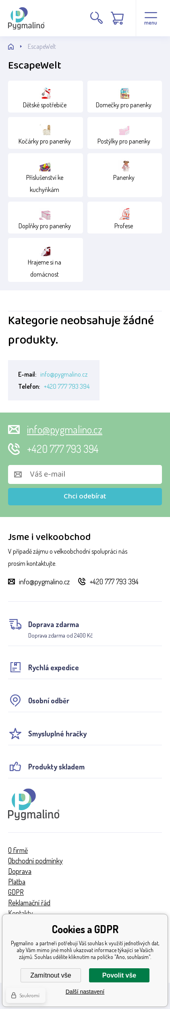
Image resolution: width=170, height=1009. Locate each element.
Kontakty (20, 913)
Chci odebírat (85, 496)
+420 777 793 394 (66, 386)
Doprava (19, 871)
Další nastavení (85, 991)
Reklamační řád (29, 902)
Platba (16, 881)
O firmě (18, 850)
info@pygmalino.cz (63, 374)
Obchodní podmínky (35, 860)
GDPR (16, 892)
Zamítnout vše (50, 975)
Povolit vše (119, 975)
